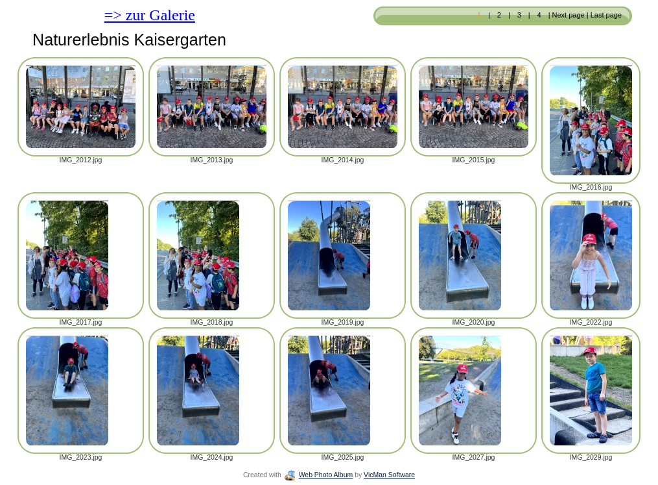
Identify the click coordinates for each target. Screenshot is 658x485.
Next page (568, 15)
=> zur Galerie (149, 14)
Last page (605, 15)
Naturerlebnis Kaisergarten (129, 40)
